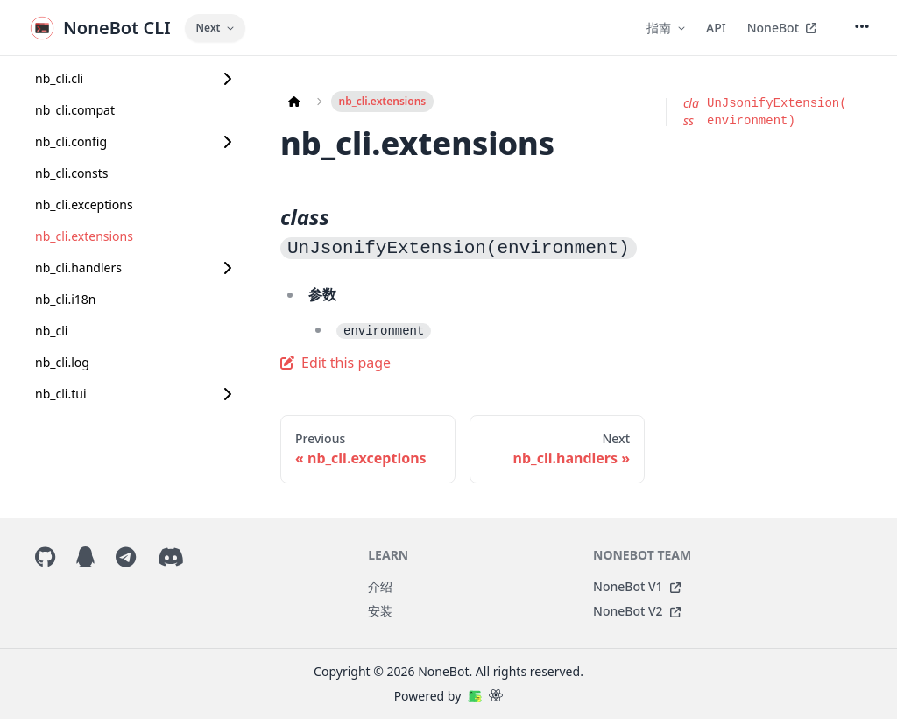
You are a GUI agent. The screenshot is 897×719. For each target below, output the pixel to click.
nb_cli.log (62, 362)
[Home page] (294, 101)
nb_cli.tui (61, 393)
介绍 (380, 586)
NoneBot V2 (637, 611)
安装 (380, 611)
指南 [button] (665, 27)
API (716, 27)
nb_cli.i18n (65, 299)
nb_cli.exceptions (84, 204)
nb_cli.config (71, 141)
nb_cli (51, 330)
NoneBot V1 (637, 586)
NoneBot (781, 27)
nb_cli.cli (59, 78)
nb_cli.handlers (78, 267)
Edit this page (335, 362)
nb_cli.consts (71, 173)
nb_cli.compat (75, 110)
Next (215, 27)
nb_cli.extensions (84, 236)
